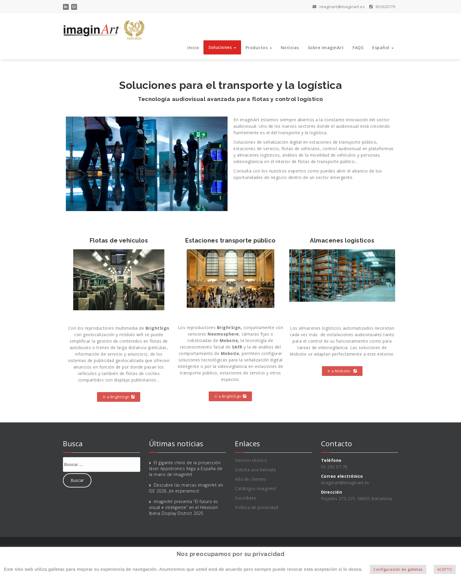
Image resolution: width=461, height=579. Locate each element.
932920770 (382, 5)
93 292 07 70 (334, 466)
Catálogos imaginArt (256, 488)
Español (383, 47)
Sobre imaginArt (326, 47)
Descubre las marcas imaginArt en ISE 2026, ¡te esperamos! (186, 488)
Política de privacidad (256, 507)
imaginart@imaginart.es (339, 5)
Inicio (193, 47)
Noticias (290, 47)
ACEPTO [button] (444, 569)
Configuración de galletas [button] (398, 569)
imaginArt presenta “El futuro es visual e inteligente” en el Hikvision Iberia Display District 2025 (183, 507)
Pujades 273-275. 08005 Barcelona (356, 498)
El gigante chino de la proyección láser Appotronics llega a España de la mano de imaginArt (186, 468)
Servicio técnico (251, 460)
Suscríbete (245, 498)
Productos (258, 47)
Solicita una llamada (255, 469)
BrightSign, (229, 327)
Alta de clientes (250, 479)
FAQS (358, 47)
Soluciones (222, 47)
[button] (118, 397)
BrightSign (157, 328)
